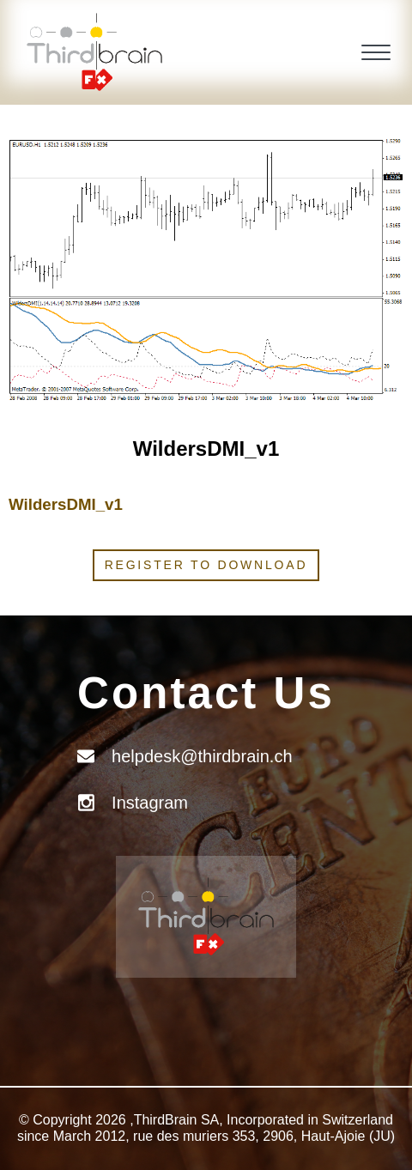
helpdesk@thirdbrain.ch (202, 756)
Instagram (150, 802)
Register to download (206, 565)
